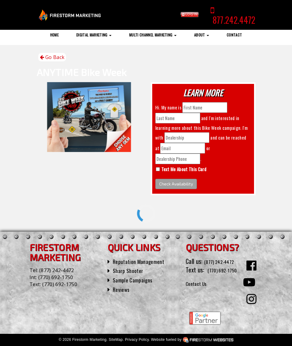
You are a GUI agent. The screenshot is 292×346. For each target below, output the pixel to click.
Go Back (52, 57)
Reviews (122, 289)
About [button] (201, 34)
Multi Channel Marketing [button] (153, 34)
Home (54, 34)
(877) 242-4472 (56, 270)
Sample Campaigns (135, 279)
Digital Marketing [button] (94, 34)
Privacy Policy (137, 339)
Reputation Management (142, 261)
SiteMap (116, 339)
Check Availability (176, 183)
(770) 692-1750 (55, 277)
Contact (234, 34)
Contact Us (199, 291)
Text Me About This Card (183, 169)
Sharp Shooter (130, 270)
